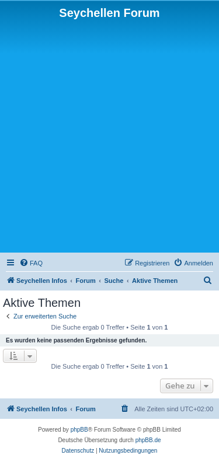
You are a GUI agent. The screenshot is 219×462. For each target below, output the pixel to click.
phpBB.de (148, 440)
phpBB (79, 429)
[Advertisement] (109, 135)
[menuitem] (31, 263)
